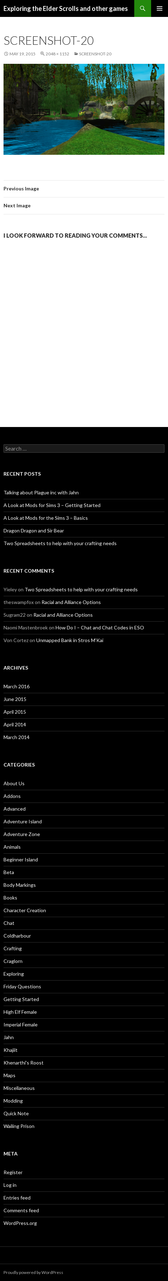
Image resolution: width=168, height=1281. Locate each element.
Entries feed (17, 1198)
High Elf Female (20, 1012)
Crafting (13, 948)
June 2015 (15, 699)
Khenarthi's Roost (24, 1063)
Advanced (15, 809)
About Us (14, 783)
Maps (9, 1075)
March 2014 (17, 737)
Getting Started (21, 999)
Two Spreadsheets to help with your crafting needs (60, 543)
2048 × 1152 (57, 53)
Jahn (9, 1037)
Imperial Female (21, 1024)
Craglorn (13, 961)
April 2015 (15, 712)
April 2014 (15, 724)
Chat (9, 923)
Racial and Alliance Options (71, 602)
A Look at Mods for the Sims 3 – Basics (46, 518)
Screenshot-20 (95, 53)
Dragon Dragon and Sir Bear (34, 530)
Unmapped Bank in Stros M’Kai (69, 640)
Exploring (14, 974)
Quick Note (16, 1113)
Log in (10, 1185)
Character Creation (25, 910)
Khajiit (11, 1050)
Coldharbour (17, 936)
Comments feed (21, 1210)
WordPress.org (20, 1223)
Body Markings (20, 885)
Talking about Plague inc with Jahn (41, 492)
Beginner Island (21, 859)
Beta (9, 872)
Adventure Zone (22, 834)
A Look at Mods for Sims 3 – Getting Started (52, 505)
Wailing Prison (19, 1126)
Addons (12, 796)
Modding (13, 1101)
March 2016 (17, 686)
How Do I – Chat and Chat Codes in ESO (100, 627)
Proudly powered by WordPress (33, 1272)
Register (13, 1172)
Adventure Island (23, 821)
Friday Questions (22, 986)
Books (10, 898)
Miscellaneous (19, 1088)
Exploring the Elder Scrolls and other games (66, 8)
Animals (12, 847)
